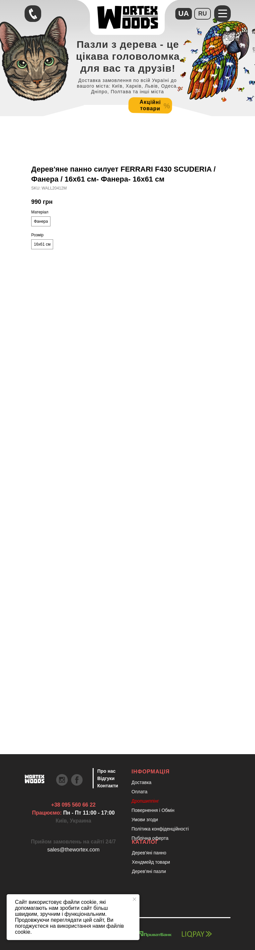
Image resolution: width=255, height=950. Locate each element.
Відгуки (106, 778)
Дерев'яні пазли (149, 871)
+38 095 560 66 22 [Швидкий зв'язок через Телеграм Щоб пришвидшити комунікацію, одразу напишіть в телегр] (73, 805)
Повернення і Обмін (152, 810)
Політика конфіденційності (160, 828)
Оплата (139, 791)
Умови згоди (144, 819)
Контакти (107, 785)
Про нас (106, 771)
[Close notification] (134, 899)
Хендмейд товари (151, 862)
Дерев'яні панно (149, 852)
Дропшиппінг (145, 801)
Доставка (141, 782)
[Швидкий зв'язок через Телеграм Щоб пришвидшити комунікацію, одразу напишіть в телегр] (33, 13)
